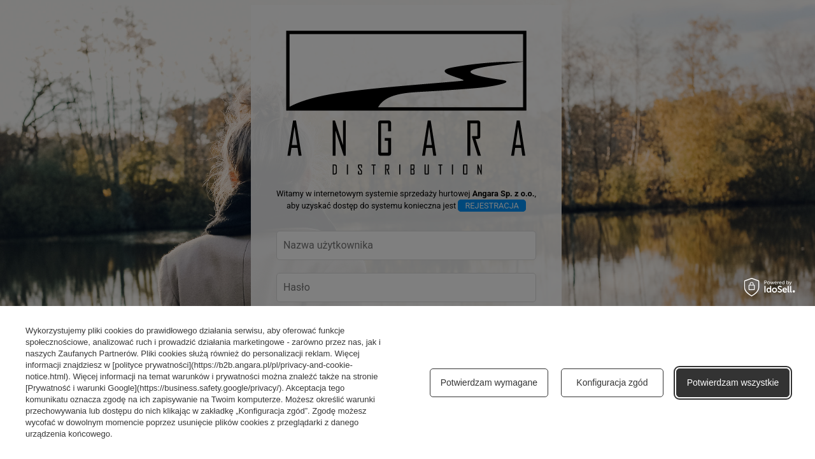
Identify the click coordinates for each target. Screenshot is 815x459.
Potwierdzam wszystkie (733, 382)
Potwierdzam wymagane (489, 382)
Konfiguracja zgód (612, 382)
